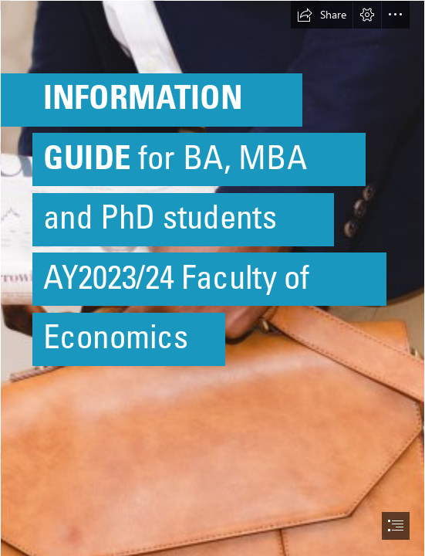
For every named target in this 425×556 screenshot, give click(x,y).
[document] (212, 278)
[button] (321, 15)
